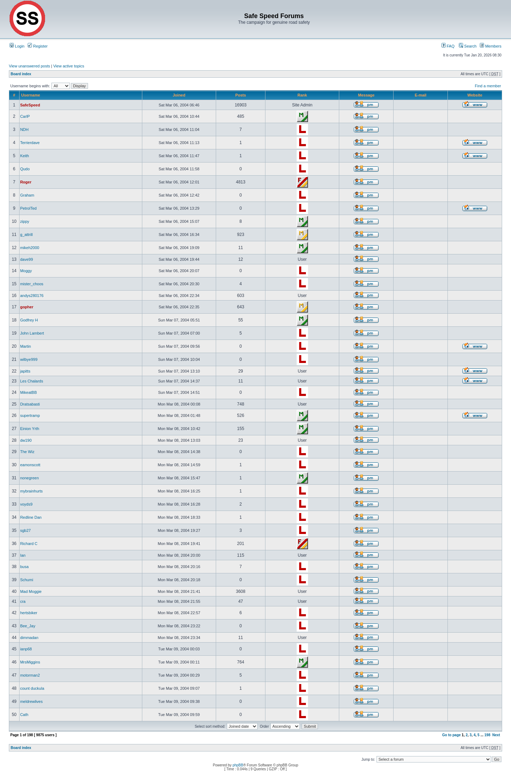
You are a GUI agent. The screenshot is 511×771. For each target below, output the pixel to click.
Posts (240, 95)
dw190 (26, 440)
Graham (27, 195)
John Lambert (32, 333)
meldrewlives (31, 701)
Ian (23, 555)
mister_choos (31, 284)
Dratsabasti (30, 404)
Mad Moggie (31, 591)
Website (474, 95)
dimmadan (29, 637)
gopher (26, 307)
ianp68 (26, 649)
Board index (21, 74)
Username (30, 95)
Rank (302, 95)
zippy (24, 221)
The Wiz (27, 452)
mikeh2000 (29, 248)
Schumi (26, 580)
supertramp (30, 415)
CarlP (25, 116)
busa (24, 567)
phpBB (237, 765)
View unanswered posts (29, 66)
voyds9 (26, 504)
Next (496, 735)
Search (468, 46)
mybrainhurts (31, 491)
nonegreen (29, 478)
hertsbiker (28, 613)
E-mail (421, 95)
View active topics (68, 66)
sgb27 (25, 530)
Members (490, 46)
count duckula (32, 688)
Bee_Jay (27, 626)
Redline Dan (31, 517)
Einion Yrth (29, 428)
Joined (179, 95)
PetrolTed (28, 208)
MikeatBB (28, 392)
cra (23, 601)
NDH (24, 129)
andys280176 (32, 295)
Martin (25, 346)
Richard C (29, 543)
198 (487, 735)
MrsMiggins (30, 662)
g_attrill (26, 234)
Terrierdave (30, 143)
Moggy (26, 271)
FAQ (448, 46)
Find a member (488, 86)
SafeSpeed (30, 105)
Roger (26, 182)
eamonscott (30, 465)
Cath (24, 714)
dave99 (26, 259)
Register (38, 46)
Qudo (25, 169)
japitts (25, 371)
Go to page (451, 735)
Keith (24, 156)
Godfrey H (29, 320)
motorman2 (30, 675)
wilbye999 (29, 359)
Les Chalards (31, 381)
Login (17, 46)
